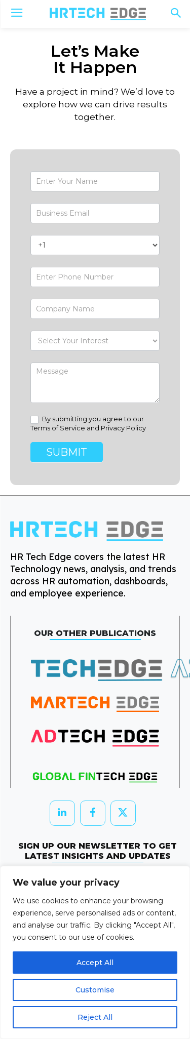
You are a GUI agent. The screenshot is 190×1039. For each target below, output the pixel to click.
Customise (95, 989)
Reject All (95, 1017)
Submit (66, 452)
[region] (95, 952)
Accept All (95, 962)
